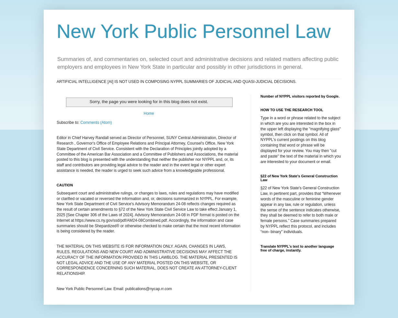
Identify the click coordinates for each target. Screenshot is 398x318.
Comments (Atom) (96, 122)
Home (149, 113)
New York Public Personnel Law (194, 31)
